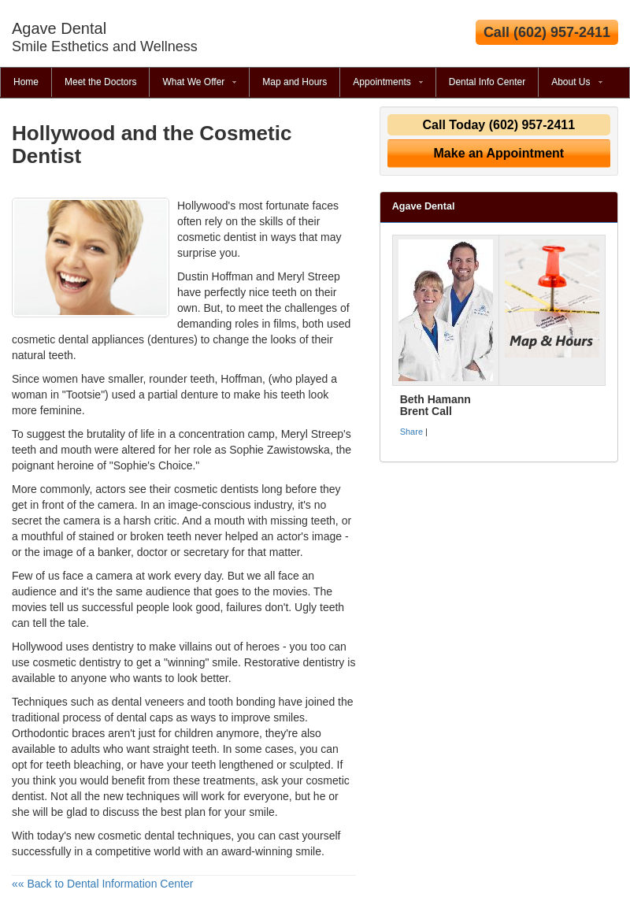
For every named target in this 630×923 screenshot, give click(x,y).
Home (26, 81)
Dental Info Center (487, 81)
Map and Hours (294, 81)
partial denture (183, 394)
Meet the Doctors (100, 81)
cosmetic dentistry (76, 662)
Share (411, 431)
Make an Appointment (499, 153)
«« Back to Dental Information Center (102, 883)
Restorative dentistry (294, 662)
